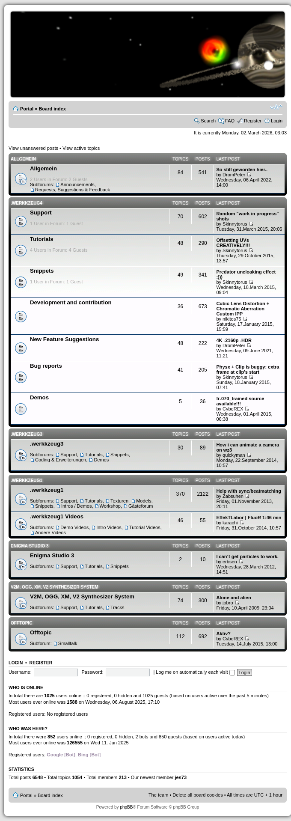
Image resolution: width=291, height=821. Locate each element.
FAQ (230, 120)
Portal (26, 108)
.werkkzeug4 (26, 203)
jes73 (181, 777)
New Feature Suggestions (64, 339)
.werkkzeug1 (26, 480)
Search (208, 120)
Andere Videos (50, 532)
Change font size (276, 107)
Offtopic (21, 623)
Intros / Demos (76, 506)
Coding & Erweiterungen (60, 459)
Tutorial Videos (144, 527)
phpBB (126, 807)
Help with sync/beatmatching (248, 491)
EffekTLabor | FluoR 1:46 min (248, 517)
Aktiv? (223, 633)
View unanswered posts (33, 148)
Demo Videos (74, 527)
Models (143, 500)
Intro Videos (109, 527)
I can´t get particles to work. (247, 556)
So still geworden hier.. (241, 169)
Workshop (110, 506)
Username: (20, 672)
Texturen (119, 500)
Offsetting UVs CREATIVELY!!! (233, 243)
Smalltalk (67, 643)
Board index (52, 108)
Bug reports (46, 366)
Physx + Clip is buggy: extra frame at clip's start (247, 369)
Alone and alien (233, 597)
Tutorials (41, 239)
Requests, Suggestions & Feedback (72, 189)
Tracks (117, 607)
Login (276, 120)
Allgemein (23, 159)
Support (41, 212)
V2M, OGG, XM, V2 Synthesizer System (54, 587)
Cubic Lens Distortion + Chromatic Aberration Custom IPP (242, 308)
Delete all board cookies (197, 794)
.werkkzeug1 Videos (56, 516)
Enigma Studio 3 (30, 546)
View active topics (81, 148)
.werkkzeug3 (26, 434)
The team (158, 794)
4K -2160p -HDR (234, 340)
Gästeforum (140, 506)
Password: (92, 672)
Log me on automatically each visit (195, 672)
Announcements (77, 184)
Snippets (42, 271)
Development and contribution (71, 302)
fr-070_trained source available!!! (240, 401)
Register (252, 120)
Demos (39, 397)
